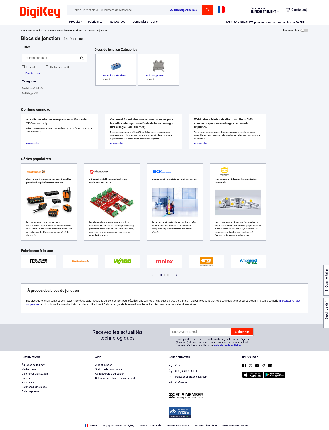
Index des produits (31, 30)
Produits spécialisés (32, 88)
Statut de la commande (108, 369)
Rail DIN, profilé (30, 93)
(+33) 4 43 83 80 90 (183, 371)
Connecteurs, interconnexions (65, 30)
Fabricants (95, 21)
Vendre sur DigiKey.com (35, 373)
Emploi (26, 378)
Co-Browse (178, 383)
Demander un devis (145, 21)
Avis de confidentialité (227, 345)
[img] (40, 12)
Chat (175, 366)
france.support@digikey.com (188, 377)
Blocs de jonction (98, 30)
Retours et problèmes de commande (115, 378)
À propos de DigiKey (33, 365)
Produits (74, 21)
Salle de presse (30, 391)
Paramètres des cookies (235, 425)
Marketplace (29, 369)
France (91, 425)
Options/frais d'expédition (109, 373)
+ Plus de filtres (32, 73)
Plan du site (28, 382)
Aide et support (103, 365)
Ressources (117, 21)
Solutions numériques (34, 387)
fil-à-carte (284, 300)
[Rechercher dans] (51, 58)
